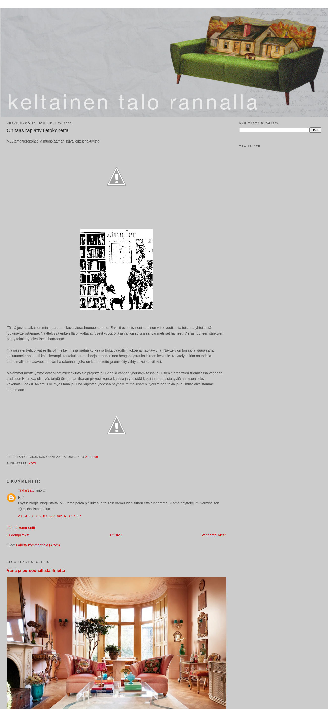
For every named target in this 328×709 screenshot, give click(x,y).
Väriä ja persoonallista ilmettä (36, 570)
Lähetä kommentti (21, 528)
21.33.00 (91, 456)
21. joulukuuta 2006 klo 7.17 (49, 516)
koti (32, 463)
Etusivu (116, 535)
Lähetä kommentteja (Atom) (38, 545)
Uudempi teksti (18, 535)
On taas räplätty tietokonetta (37, 130)
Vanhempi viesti (214, 535)
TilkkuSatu (26, 490)
